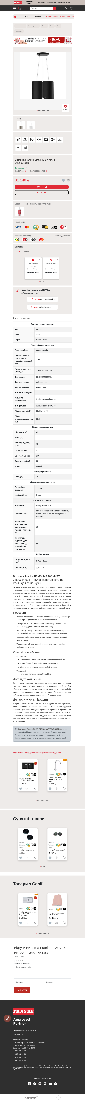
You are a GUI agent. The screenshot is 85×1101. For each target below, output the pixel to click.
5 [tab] (42, 110)
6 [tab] (43, 110)
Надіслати (22, 990)
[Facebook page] (29, 1084)
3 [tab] (39, 110)
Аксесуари (19, 31)
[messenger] (55, 1084)
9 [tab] (47, 110)
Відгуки (44, 26)
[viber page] (45, 1084)
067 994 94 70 (20, 1060)
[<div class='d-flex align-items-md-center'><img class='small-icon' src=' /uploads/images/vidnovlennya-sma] (54, 227)
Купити (42, 187)
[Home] (18, 2)
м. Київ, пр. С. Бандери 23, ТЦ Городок (29, 1043)
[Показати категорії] (58, 1097)
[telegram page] (34, 1084)
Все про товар (20, 26)
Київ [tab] (18, 252)
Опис (51, 26)
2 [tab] (38, 110)
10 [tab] (48, 110)
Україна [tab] (26, 252)
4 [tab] (41, 110)
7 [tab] (45, 110)
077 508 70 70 (20, 1057)
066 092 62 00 (18, 1034)
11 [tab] (49, 800)
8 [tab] (46, 110)
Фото (58, 26)
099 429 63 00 (20, 1054)
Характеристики (33, 26)
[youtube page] (50, 1084)
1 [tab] (37, 110)
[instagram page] (40, 1084)
